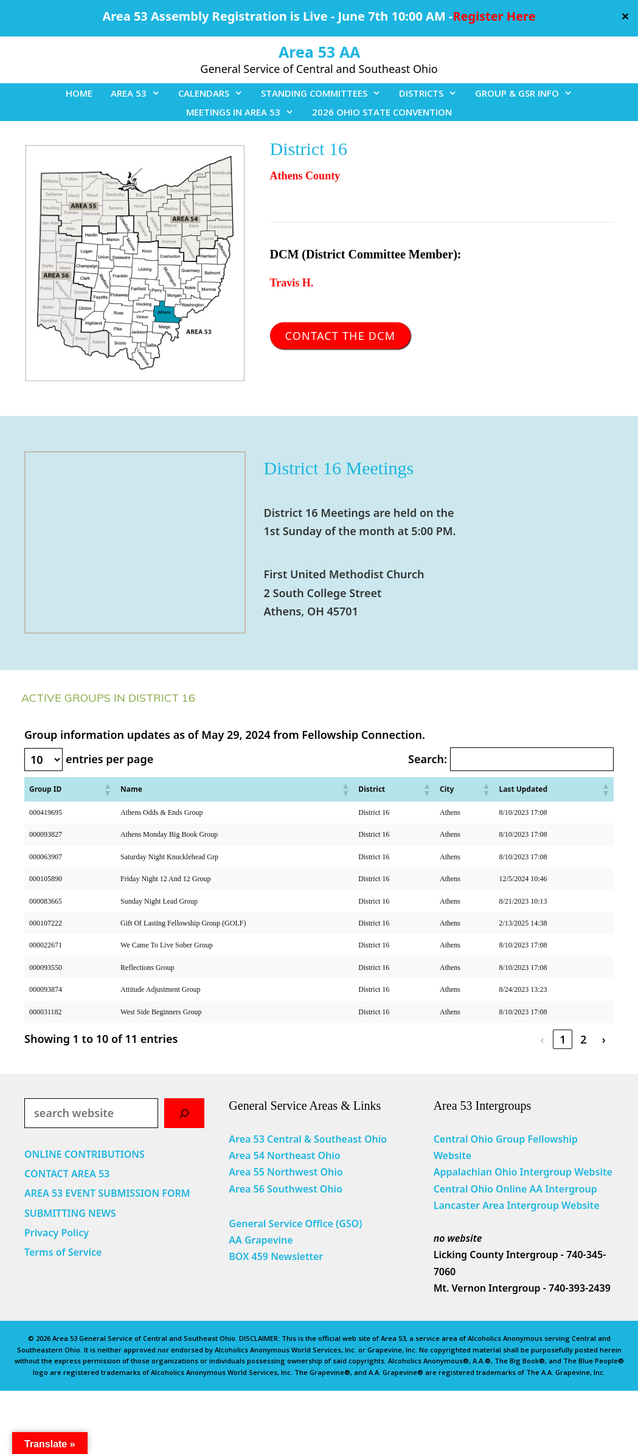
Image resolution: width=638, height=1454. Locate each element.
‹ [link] (542, 1039)
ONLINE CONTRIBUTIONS (84, 1154)
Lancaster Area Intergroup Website (517, 1205)
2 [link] (583, 1039)
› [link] (604, 1039)
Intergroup (571, 1189)
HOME (79, 93)
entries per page (109, 759)
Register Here (493, 16)
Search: (427, 759)
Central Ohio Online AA (490, 1189)
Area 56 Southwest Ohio (285, 1189)
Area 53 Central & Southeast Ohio (308, 1139)
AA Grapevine (261, 1240)
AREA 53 (140, 93)
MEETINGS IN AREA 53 (244, 112)
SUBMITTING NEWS (70, 1213)
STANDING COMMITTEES (325, 93)
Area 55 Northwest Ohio (285, 1172)
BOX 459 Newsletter (276, 1256)
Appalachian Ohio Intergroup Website (523, 1172)
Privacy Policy (56, 1232)
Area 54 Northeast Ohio (284, 1155)
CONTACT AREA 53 (66, 1173)
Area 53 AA (319, 51)
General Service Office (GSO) (295, 1223)
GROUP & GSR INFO (528, 93)
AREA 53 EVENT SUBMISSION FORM (107, 1193)
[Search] (184, 1113)
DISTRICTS (432, 93)
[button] (107, 789)
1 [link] (563, 1039)
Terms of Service (63, 1252)
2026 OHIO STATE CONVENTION (382, 112)
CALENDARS (215, 93)
